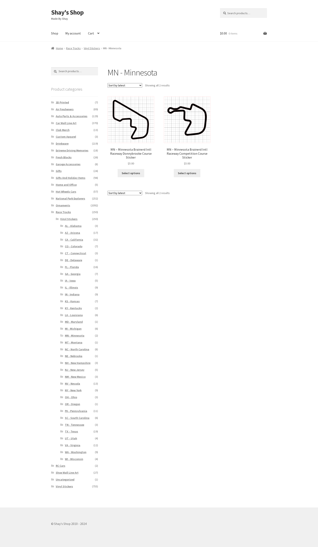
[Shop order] (124, 85)
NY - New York (73, 390)
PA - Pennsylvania (76, 411)
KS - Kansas (72, 301)
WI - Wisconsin (74, 459)
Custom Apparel (66, 136)
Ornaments (63, 205)
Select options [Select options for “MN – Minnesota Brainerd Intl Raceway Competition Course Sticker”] (187, 173)
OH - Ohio (71, 397)
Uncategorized (65, 479)
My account (73, 33)
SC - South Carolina (77, 418)
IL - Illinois (71, 287)
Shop (54, 33)
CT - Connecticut (75, 253)
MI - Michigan (73, 328)
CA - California (74, 239)
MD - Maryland (74, 322)
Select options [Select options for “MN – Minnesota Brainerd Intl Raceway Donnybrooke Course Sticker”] (131, 173)
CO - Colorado (73, 246)
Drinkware (62, 143)
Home (59, 48)
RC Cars (60, 466)
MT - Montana (73, 342)
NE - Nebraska (73, 356)
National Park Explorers (70, 198)
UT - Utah (71, 438)
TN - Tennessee (74, 425)
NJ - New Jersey (74, 370)
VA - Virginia (72, 445)
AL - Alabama (73, 226)
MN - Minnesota (74, 335)
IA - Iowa (70, 280)
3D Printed (62, 102)
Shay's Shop (67, 12)
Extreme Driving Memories (72, 150)
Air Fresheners (65, 109)
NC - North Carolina (77, 349)
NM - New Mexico (75, 377)
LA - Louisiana (74, 315)
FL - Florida (72, 267)
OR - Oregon (72, 404)
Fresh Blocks (64, 157)
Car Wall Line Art (66, 123)
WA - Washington (75, 452)
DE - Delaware (73, 260)
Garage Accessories (68, 164)
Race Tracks (73, 48)
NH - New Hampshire (77, 363)
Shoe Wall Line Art (67, 472)
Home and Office (66, 185)
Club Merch (63, 130)
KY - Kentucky (73, 308)
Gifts (59, 171)
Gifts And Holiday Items (70, 178)
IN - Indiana (72, 294)
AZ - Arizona (72, 233)
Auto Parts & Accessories (71, 116)
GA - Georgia (73, 274)
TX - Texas (71, 431)
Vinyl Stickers (92, 48)
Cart (91, 33)
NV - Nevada (72, 383)
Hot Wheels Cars (66, 191)
